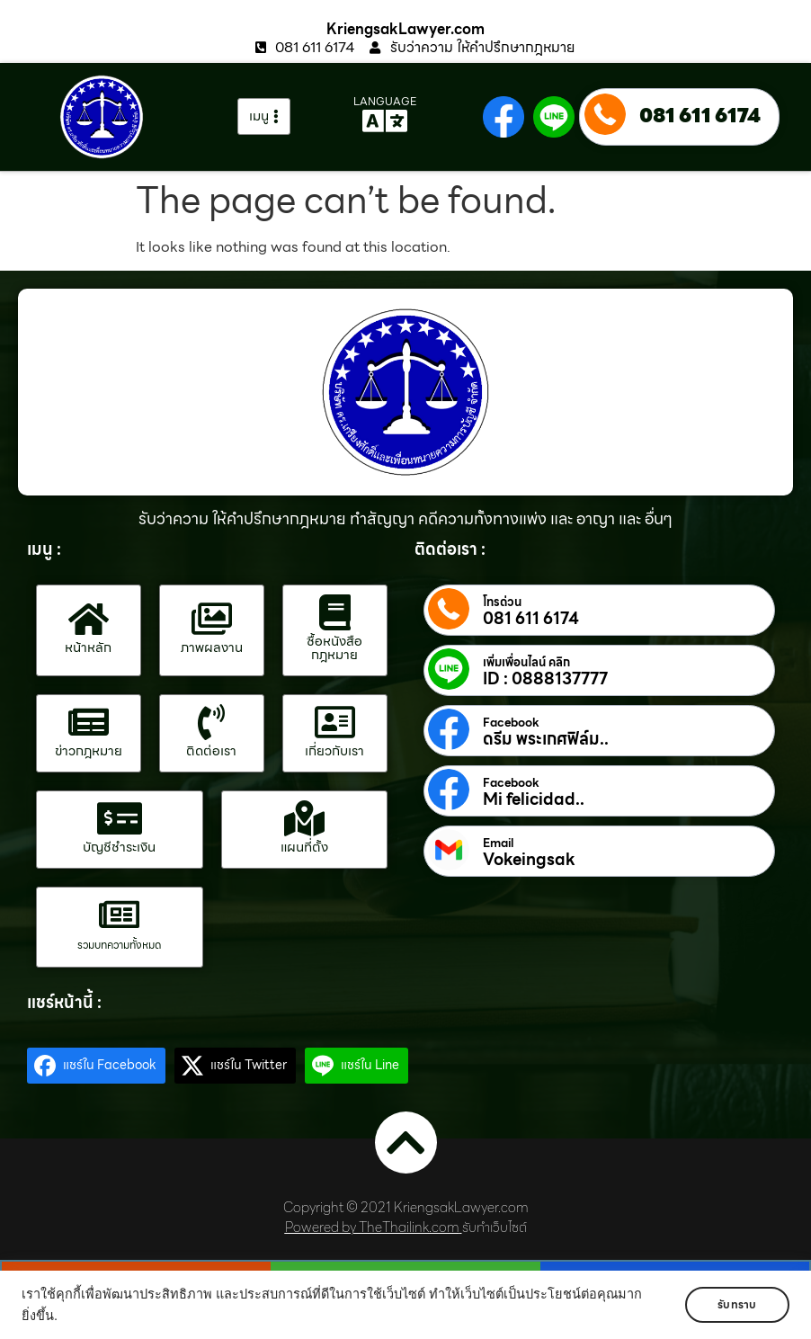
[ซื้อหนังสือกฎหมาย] (334, 612)
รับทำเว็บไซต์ (494, 1227)
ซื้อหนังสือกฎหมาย (334, 647)
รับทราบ (736, 1304)
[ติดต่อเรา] (211, 722)
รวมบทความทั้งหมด (119, 944)
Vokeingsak (529, 860)
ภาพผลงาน (212, 647)
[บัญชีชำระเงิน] (120, 818)
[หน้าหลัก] (88, 619)
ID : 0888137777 (545, 679)
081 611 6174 (700, 115)
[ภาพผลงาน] (211, 619)
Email (498, 843)
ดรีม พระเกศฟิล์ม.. (546, 739)
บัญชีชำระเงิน (119, 847)
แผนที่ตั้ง (304, 847)
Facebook (511, 723)
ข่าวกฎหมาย (88, 751)
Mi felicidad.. (533, 799)
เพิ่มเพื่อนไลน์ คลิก (526, 663)
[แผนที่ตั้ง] (304, 818)
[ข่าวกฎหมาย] (88, 722)
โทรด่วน (502, 602)
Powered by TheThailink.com (372, 1227)
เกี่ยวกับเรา (334, 751)
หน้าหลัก (88, 647)
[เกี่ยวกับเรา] (334, 722)
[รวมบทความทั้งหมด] (120, 915)
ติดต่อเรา (211, 751)
